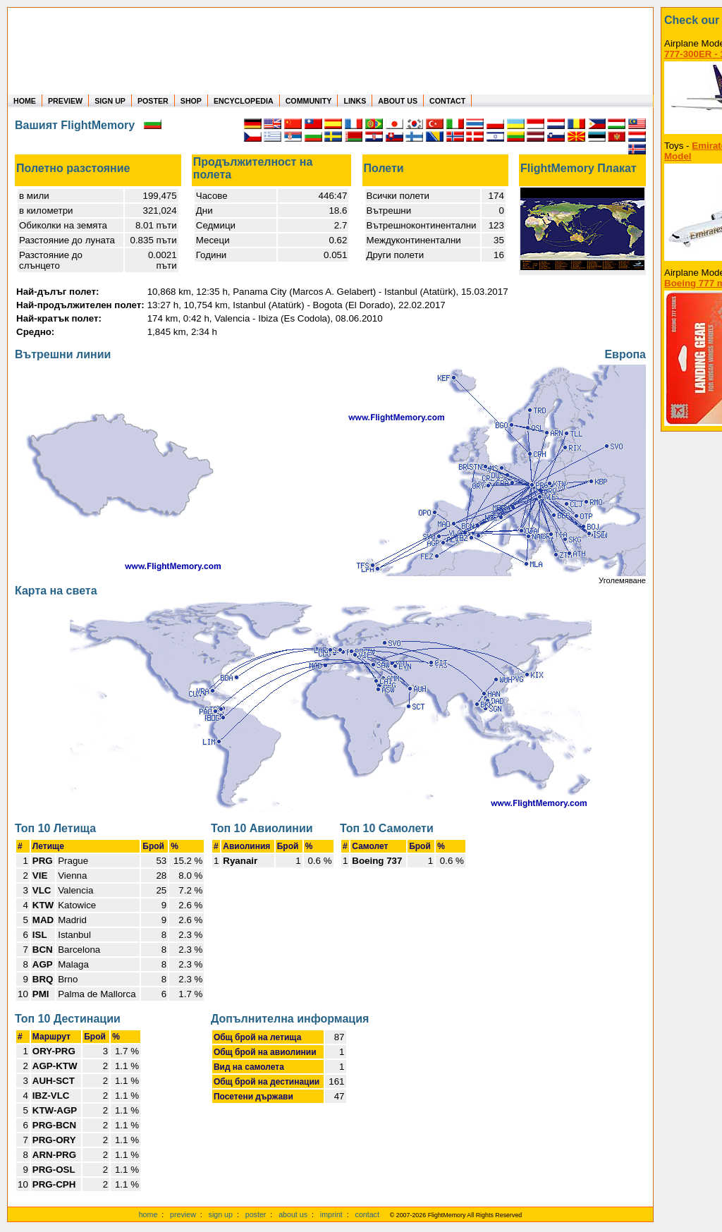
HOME (24, 101)
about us (293, 1214)
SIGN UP (110, 101)
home (148, 1214)
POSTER (153, 101)
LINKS (354, 101)
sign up (221, 1214)
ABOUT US (397, 101)
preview (183, 1214)
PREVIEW (65, 101)
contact (367, 1214)
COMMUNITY (309, 101)
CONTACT (447, 101)
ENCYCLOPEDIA (244, 101)
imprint (331, 1214)
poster (256, 1214)
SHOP (191, 101)
